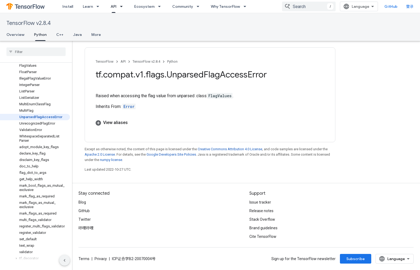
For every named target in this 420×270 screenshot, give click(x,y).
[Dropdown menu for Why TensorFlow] (246, 6)
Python (172, 61)
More (96, 34)
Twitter (84, 219)
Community (182, 6)
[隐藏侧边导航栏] (64, 260)
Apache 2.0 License (100, 154)
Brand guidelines (263, 228)
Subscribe (355, 258)
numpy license (111, 160)
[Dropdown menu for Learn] (99, 6)
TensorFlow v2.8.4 (28, 23)
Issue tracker (260, 202)
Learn (88, 6)
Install (67, 6)
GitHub (391, 6)
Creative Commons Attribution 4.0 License (230, 149)
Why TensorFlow (225, 6)
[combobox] (309, 6)
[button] (35, 258)
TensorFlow (105, 61)
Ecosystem (144, 6)
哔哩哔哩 (85, 228)
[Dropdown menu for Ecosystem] (161, 6)
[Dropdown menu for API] (123, 6)
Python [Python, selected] (40, 34)
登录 (410, 6)
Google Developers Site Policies (171, 154)
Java (77, 34)
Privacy (101, 259)
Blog (82, 202)
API (123, 61)
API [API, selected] (114, 6)
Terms (83, 259)
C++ (59, 34)
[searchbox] (36, 51)
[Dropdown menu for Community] (199, 6)
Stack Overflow (262, 219)
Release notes (261, 211)
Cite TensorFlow (262, 236)
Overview (15, 34)
